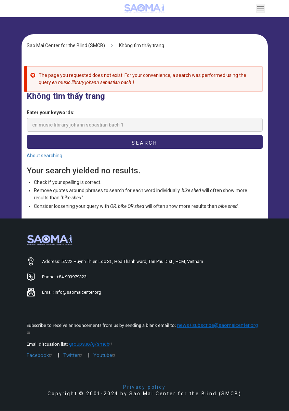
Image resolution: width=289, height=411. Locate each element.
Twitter (73, 355)
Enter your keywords (50, 112)
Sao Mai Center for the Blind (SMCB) (66, 45)
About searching (44, 155)
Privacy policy (144, 387)
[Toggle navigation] (260, 8)
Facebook (40, 355)
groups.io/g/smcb (91, 344)
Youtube (105, 355)
